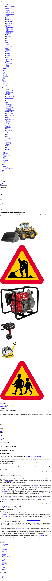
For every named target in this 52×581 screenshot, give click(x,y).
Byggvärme (4, 70)
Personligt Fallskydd (8, 54)
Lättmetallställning (8, 60)
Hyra (3, 3)
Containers (7, 15)
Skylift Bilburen (8, 50)
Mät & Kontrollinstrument (9, 26)
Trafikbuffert (7, 65)
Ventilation (7, 47)
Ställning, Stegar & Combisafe (8, 59)
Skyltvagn (7, 64)
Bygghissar (7, 41)
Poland (1, 199)
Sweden (1, 194)
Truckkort (3, 571)
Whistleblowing (5, 84)
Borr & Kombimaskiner (9, 104)
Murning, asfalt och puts (9, 36)
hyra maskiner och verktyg (9, 481)
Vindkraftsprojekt (5, 75)
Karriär (2, 79)
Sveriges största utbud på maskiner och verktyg (21, 528)
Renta (2, 171)
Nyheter (3, 80)
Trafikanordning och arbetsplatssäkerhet (7, 73)
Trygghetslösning (4, 562)
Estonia (1, 204)
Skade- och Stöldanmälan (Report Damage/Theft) (9, 168)
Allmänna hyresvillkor (5, 83)
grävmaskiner (13, 496)
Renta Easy (4, 78)
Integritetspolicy (5, 85)
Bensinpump (3, 521)
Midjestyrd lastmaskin (4, 506)
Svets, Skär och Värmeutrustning (10, 31)
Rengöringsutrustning (8, 112)
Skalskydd (6, 140)
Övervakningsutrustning (9, 142)
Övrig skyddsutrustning (9, 138)
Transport (4, 157)
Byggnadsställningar (4, 559)
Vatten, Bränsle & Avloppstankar (10, 14)
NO (2, 198)
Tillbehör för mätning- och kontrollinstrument (7, 516)
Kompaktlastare (3, 507)
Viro (3, 178)
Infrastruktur (4, 159)
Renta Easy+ (4, 77)
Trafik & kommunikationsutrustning (9, 62)
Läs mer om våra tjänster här (3, 406)
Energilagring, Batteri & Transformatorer (11, 129)
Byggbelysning (5, 68)
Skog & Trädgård (8, 95)
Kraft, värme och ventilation (5, 492)
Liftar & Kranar (6, 48)
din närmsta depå (39, 456)
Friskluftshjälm (8, 53)
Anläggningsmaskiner (7, 4)
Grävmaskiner (7, 89)
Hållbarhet (4, 166)
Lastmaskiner (7, 5)
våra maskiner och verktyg (40, 535)
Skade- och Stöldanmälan (5, 551)
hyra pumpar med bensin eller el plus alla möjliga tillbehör (33, 520)
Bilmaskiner (7, 19)
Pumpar (7, 9)
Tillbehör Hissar (8, 42)
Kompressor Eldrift (8, 25)
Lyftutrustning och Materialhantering (10, 6)
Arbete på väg (3, 567)
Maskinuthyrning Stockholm (5, 543)
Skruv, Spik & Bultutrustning (9, 29)
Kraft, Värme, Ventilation (8, 127)
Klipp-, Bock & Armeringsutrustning (10, 24)
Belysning (7, 43)
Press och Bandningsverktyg (9, 27)
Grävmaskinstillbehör (4, 500)
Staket (7, 58)
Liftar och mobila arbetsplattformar (6, 556)
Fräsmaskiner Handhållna (9, 21)
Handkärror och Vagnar (8, 106)
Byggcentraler (7, 44)
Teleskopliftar (7, 51)
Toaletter (7, 17)
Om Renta (4, 81)
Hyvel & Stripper (8, 22)
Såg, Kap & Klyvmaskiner (9, 28)
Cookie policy (3, 541)
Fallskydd (4, 71)
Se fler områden (3, 545)
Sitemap (3, 576)
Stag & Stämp (7, 30)
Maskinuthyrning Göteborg (5, 544)
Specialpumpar (8, 40)
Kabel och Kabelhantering (9, 46)
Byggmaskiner (6, 102)
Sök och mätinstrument (4, 514)
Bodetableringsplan (5, 153)
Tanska (4, 177)
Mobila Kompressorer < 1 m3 (9, 8)
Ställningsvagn (7, 61)
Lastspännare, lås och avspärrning (10, 119)
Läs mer (1, 431)
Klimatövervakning (8, 108)
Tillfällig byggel (5, 72)
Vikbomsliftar (7, 136)
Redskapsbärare (8, 10)
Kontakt (3, 170)
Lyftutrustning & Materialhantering (10, 110)
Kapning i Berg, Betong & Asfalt (10, 23)
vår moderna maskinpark (11, 478)
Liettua (4, 181)
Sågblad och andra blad (8, 121)
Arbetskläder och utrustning (9, 32)
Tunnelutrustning (7, 66)
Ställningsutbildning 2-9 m (5, 570)
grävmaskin (4, 497)
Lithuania (1, 209)
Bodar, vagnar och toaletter (5, 491)
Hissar (5, 125)
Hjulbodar (7, 16)
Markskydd (7, 91)
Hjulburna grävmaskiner (4, 499)
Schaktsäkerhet (8, 55)
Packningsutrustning (8, 93)
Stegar (7, 146)
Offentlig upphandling (5, 76)
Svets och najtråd (8, 123)
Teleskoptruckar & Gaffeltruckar (10, 12)
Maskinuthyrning (2, 542)
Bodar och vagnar (4, 554)
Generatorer (7, 45)
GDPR (2, 577)
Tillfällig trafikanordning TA (5, 563)
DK (2, 203)
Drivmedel (7, 34)
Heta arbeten (3, 569)
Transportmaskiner (8, 13)
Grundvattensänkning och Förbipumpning (9, 39)
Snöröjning (7, 11)
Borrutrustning (7, 20)
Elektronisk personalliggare (9, 56)
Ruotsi (4, 173)
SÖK (2, 183)
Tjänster (3, 67)
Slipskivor (7, 38)
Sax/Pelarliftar (7, 49)
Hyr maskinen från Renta (36, 485)
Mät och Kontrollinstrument (9, 7)
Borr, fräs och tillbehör (8, 33)
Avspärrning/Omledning (9, 63)
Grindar (7, 57)
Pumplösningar (5, 74)
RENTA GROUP (5, 172)
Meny (1, 1)
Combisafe (7, 144)
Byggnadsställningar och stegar (6, 155)
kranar (5, 487)
